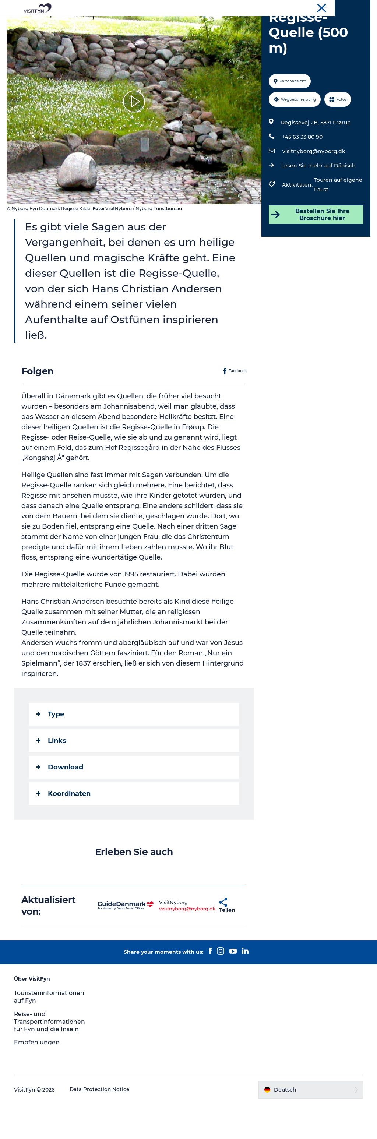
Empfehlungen (37, 1077)
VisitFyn (361, 7)
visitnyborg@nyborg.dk (313, 186)
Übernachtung (263, 23)
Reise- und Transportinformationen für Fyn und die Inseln (51, 1056)
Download (60, 802)
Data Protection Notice (100, 1124)
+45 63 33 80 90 (302, 172)
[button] (198, 940)
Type (51, 749)
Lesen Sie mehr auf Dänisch (318, 200)
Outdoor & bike (156, 23)
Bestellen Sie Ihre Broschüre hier (310, 250)
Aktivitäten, (298, 219)
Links (52, 776)
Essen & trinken (210, 23)
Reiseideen (109, 23)
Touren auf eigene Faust (338, 220)
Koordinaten (64, 829)
